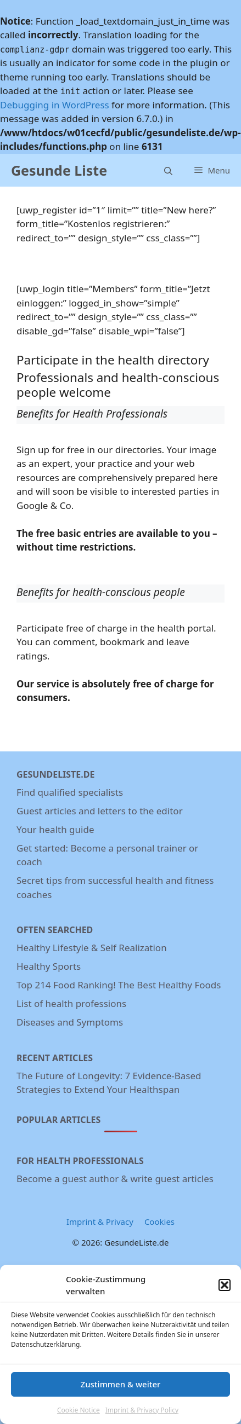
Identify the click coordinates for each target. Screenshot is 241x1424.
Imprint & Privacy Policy (141, 1411)
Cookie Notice (78, 1411)
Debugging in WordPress (54, 105)
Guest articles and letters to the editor (99, 810)
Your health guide (55, 829)
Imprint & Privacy (99, 1221)
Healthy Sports (48, 966)
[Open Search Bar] (168, 170)
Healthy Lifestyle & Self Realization (91, 947)
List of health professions (71, 1003)
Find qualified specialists (69, 792)
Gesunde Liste (59, 170)
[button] (224, 1286)
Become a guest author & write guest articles (115, 1178)
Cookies (159, 1221)
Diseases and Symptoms (69, 1022)
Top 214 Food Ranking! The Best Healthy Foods (118, 985)
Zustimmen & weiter (121, 1385)
